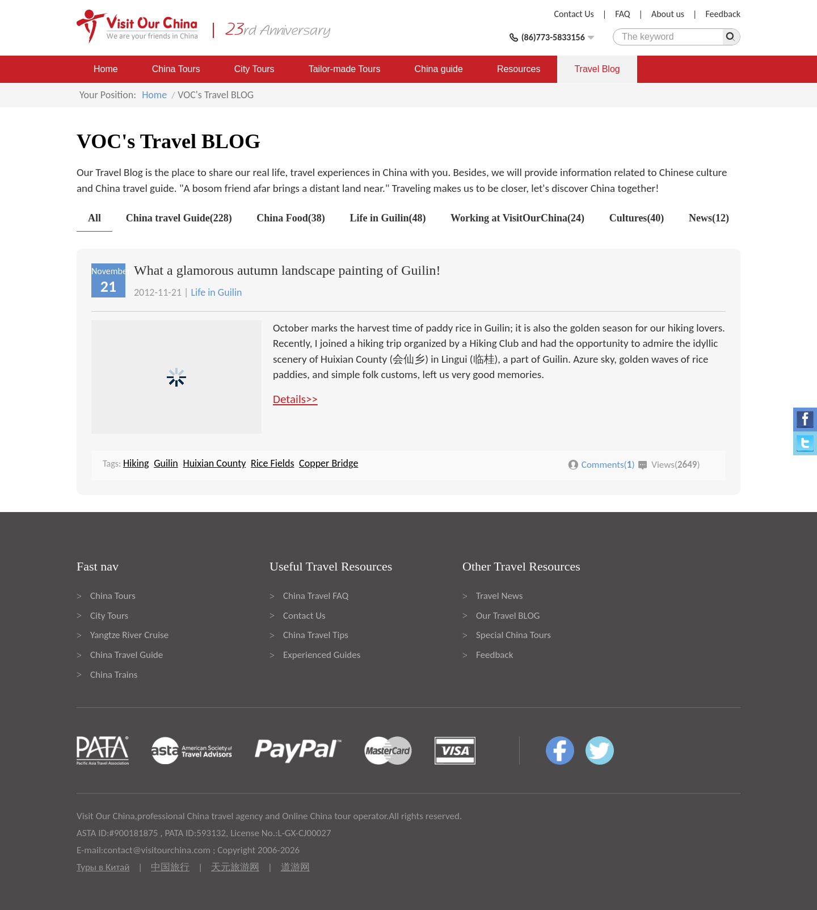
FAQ (622, 14)
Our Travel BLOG (508, 616)
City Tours (254, 69)
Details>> (295, 399)
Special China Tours (513, 635)
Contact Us (574, 14)
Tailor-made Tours (345, 69)
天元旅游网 (235, 867)
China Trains (113, 675)
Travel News (499, 596)
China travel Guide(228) (179, 218)
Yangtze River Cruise (129, 635)
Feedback (722, 14)
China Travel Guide (126, 655)
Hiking (136, 463)
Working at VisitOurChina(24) (517, 218)
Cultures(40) (636, 218)
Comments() (608, 465)
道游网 (295, 867)
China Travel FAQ (315, 596)
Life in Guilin (216, 292)
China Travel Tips (315, 635)
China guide (439, 69)
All (94, 218)
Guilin (166, 463)
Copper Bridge (328, 463)
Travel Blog (597, 69)
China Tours (176, 69)
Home (106, 69)
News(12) (709, 218)
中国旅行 (170, 867)
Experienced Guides (321, 655)
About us (667, 14)
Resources (518, 69)
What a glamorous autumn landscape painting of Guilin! (287, 270)
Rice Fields (272, 463)
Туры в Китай (103, 867)
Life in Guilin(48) (387, 218)
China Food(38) (290, 218)
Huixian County (214, 463)
